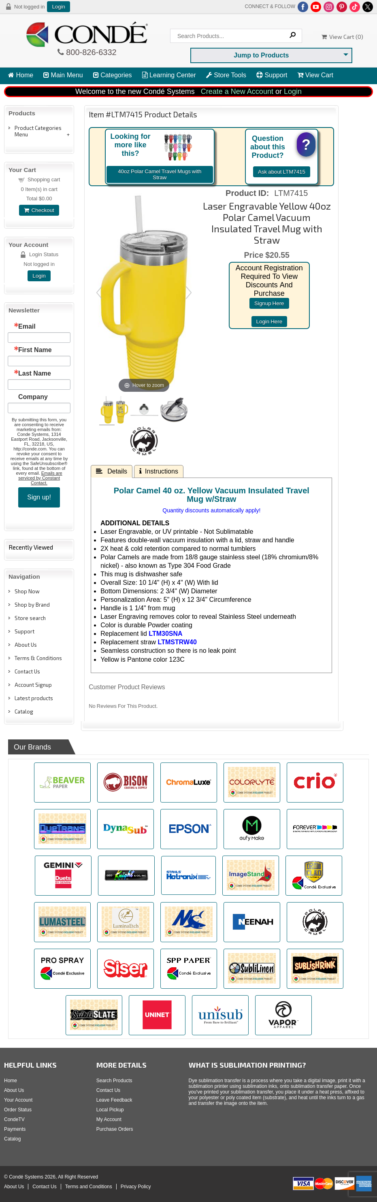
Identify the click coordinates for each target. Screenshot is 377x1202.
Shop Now (27, 591)
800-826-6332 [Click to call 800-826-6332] (90, 52)
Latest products (34, 698)
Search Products (114, 1080)
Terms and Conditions (88, 1186)
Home (20, 75)
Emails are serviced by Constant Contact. (40, 478)
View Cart (315, 75)
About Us (26, 644)
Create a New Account (237, 91)
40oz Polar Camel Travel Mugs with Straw (159, 174)
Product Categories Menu (38, 131)
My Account (108, 1119)
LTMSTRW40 (177, 642)
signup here (269, 303)
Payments (15, 1129)
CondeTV (14, 1119)
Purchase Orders (114, 1129)
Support (271, 75)
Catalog (24, 711)
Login (58, 6)
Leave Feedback (114, 1100)
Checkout (39, 210)
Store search (30, 618)
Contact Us (27, 671)
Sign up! (39, 497)
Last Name (34, 373)
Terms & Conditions (38, 658)
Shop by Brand (32, 604)
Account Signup (33, 685)
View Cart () (342, 36)
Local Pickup (110, 1110)
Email (27, 326)
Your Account (18, 1100)
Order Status (18, 1110)
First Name (35, 350)
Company (33, 397)
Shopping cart (44, 179)
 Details (111, 471)
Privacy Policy (136, 1186)
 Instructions (158, 471)
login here (269, 321)
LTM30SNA (165, 633)
